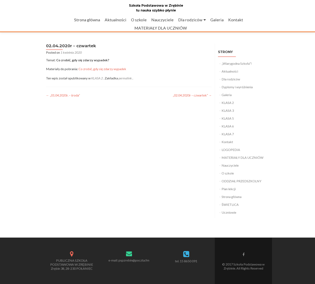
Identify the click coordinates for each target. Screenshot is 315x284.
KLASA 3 (228, 110)
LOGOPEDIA (231, 150)
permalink (125, 78)
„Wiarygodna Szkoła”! (237, 63)
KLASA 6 (228, 126)
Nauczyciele (162, 19)
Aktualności (115, 19)
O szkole (139, 19)
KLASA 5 (228, 118)
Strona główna (87, 19)
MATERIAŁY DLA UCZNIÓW (160, 28)
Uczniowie (229, 212)
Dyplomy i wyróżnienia (237, 87)
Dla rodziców (190, 19)
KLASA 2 (97, 78)
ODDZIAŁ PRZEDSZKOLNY (241, 181)
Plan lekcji (229, 189)
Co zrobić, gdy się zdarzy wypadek (102, 69)
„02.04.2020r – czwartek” (192, 95)
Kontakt (235, 19)
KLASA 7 (228, 134)
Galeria (217, 19)
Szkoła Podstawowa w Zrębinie (156, 5)
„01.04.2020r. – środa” (63, 95)
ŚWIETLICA (230, 204)
